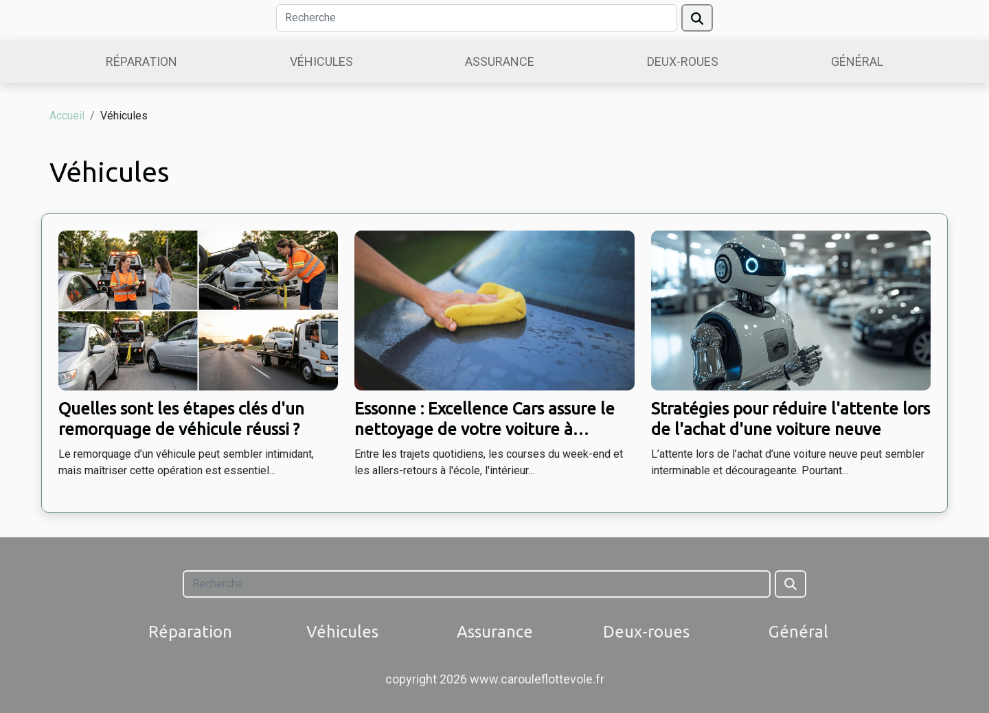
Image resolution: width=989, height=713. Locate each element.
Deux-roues (682, 61)
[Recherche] (476, 18)
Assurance (499, 61)
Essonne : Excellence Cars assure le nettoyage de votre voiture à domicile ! (484, 429)
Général (857, 61)
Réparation (141, 61)
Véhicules (321, 61)
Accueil (66, 115)
